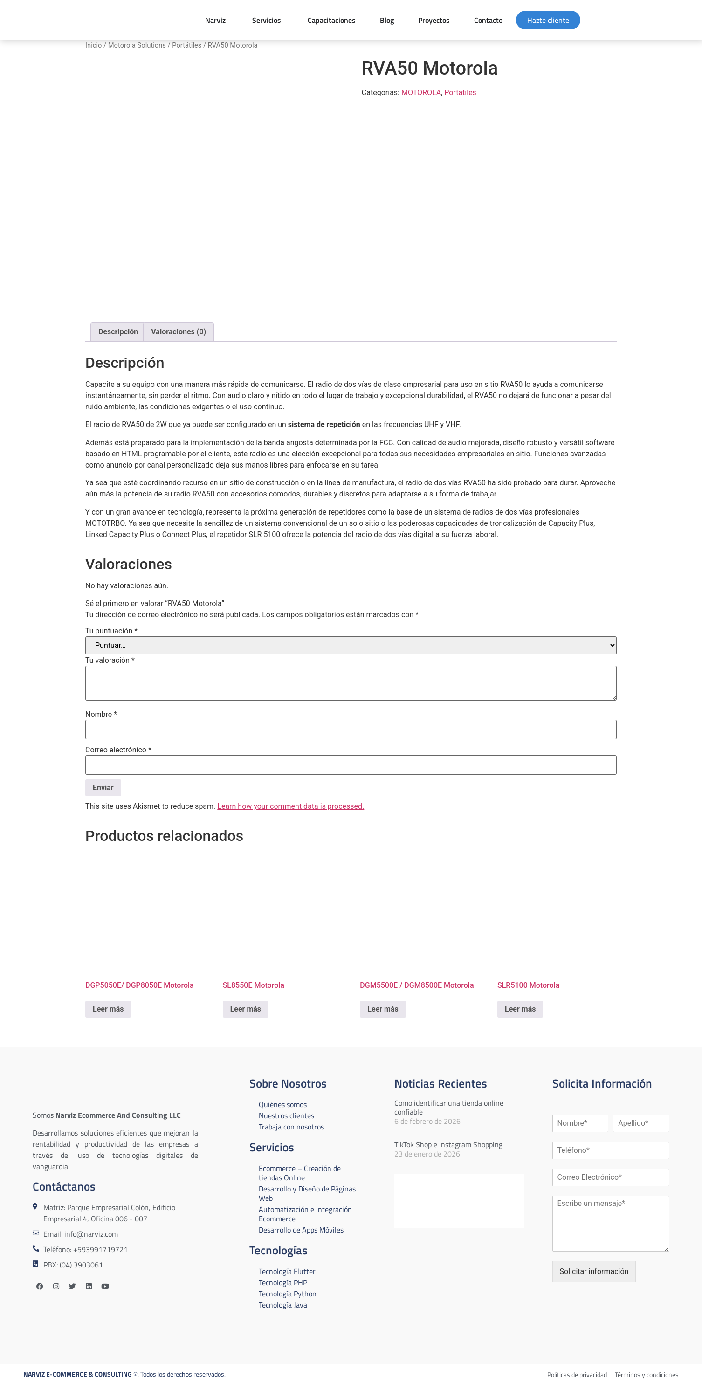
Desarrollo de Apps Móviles (301, 1229)
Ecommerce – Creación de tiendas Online (300, 1173)
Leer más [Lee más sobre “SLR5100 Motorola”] (520, 1009)
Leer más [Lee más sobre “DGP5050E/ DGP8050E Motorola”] (108, 1009)
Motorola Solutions (137, 45)
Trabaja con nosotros (291, 1126)
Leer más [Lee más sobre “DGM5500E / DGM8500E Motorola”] (382, 1009)
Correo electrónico (118, 750)
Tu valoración (110, 660)
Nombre (101, 714)
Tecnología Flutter (287, 1271)
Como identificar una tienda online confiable (448, 1107)
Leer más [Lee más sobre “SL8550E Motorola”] (245, 1009)
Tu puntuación (111, 631)
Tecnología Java (283, 1304)
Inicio (93, 45)
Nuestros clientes (286, 1115)
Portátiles (186, 45)
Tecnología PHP (283, 1282)
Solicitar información (594, 1271)
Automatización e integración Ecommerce (305, 1214)
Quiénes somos (283, 1104)
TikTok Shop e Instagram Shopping (448, 1144)
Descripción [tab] (118, 331)
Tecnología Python (288, 1293)
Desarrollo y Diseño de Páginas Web (307, 1193)
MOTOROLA (421, 92)
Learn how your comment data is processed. (290, 806)
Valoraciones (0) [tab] (178, 331)
